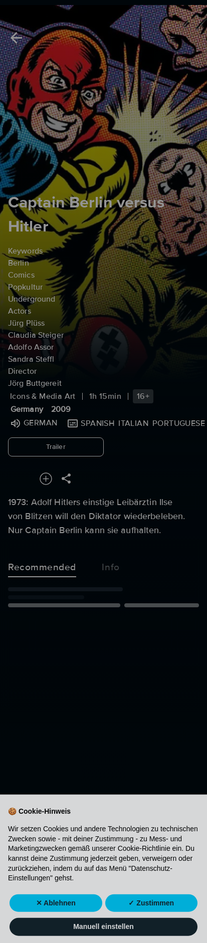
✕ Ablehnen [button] (56, 915)
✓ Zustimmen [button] (151, 915)
